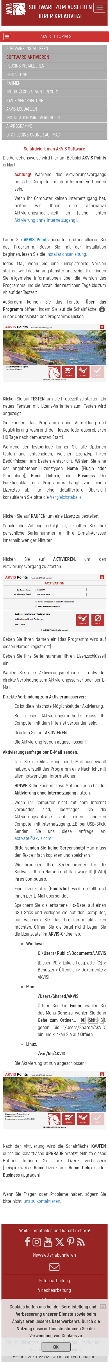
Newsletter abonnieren (54, 1262)
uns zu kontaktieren (42, 1201)
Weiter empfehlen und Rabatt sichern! (54, 1231)
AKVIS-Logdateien (21, 109)
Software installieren (27, 49)
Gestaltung (16, 75)
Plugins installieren (25, 66)
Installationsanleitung (66, 254)
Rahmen (13, 83)
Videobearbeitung (54, 1290)
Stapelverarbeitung (24, 101)
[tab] (54, 49)
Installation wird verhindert (33, 118)
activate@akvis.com (33, 838)
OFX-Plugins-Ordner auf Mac (33, 135)
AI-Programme (19, 126)
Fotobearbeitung (54, 1281)
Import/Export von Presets (32, 92)
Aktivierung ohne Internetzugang (45, 220)
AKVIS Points (36, 240)
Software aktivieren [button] (27, 57)
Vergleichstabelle (66, 497)
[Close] (103, 1307)
